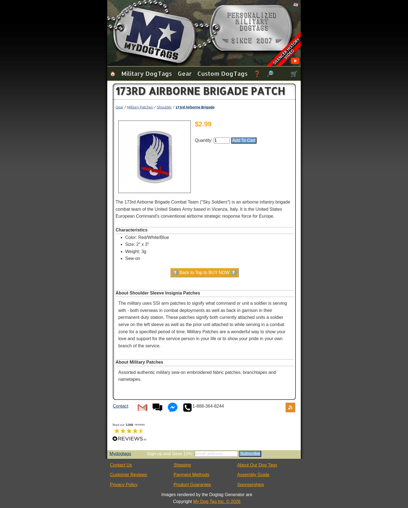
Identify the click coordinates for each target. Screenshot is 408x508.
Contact (120, 406)
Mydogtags (120, 453)
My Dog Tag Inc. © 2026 (217, 501)
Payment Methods (191, 474)
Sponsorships (250, 484)
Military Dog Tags (146, 73)
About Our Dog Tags (257, 465)
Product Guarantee (192, 484)
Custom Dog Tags (222, 73)
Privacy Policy (124, 484)
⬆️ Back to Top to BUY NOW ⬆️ (204, 272)
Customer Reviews (128, 474)
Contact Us (121, 465)
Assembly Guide (253, 474)
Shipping (182, 465)
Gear (185, 73)
